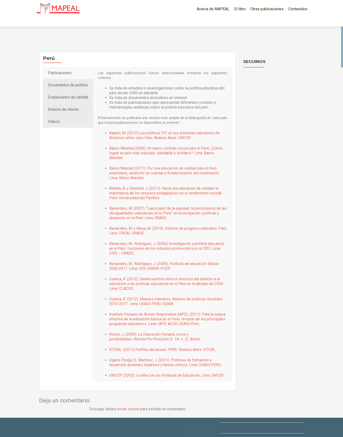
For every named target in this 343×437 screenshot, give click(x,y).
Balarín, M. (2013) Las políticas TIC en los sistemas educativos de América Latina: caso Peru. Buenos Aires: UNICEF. (164, 127)
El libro (240, 9)
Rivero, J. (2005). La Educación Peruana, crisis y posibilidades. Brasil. (154, 328)
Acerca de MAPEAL (213, 9)
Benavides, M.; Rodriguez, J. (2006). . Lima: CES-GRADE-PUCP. (164, 257)
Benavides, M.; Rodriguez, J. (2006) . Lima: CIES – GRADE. (166, 240)
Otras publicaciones (267, 9)
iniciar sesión (128, 400)
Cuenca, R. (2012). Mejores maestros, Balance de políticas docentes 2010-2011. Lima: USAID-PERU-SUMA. (166, 293)
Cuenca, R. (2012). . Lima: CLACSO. (166, 275)
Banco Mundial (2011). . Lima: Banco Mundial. (164, 165)
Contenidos (297, 9)
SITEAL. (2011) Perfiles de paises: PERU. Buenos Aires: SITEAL (162, 341)
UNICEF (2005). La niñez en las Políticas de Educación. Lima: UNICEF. (166, 367)
